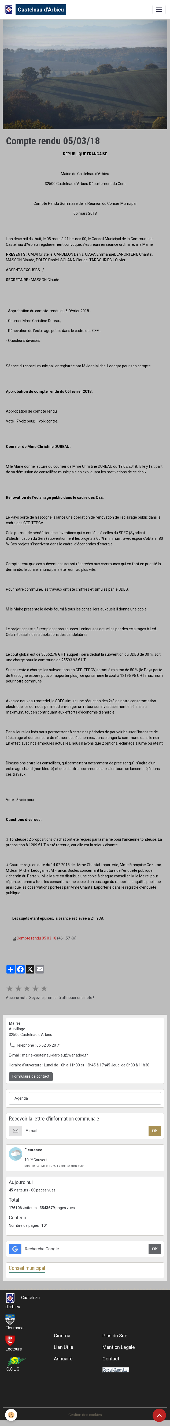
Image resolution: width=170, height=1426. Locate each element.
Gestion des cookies (85, 1415)
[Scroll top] (159, 1415)
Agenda (21, 1098)
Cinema (62, 1335)
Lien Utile (63, 1347)
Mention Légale (118, 1347)
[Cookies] (11, 1415)
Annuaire (63, 1358)
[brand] (35, 9)
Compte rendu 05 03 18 (36, 938)
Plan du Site (114, 1335)
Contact (110, 1358)
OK (155, 1130)
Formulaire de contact (30, 1076)
